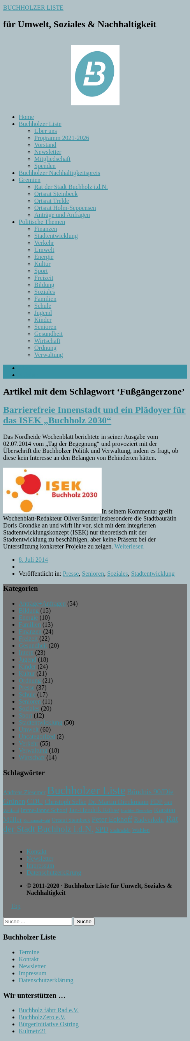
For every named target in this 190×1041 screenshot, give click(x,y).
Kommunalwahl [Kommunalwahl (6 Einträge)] (36, 820)
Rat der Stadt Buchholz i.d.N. (71, 186)
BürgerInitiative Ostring (49, 1024)
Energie (43, 256)
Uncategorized (37, 736)
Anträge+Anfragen (42, 603)
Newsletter (47, 151)
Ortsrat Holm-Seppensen (65, 207)
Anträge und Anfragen (62, 214)
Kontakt (36, 851)
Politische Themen (42, 221)
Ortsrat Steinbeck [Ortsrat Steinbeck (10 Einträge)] (71, 820)
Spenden (45, 165)
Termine (29, 952)
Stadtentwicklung (56, 235)
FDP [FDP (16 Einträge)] (156, 801)
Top (16, 906)
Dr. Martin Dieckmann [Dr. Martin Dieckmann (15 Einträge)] (118, 801)
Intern (26, 652)
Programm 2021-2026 (61, 137)
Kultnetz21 (32, 1031)
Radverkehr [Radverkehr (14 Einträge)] (149, 819)
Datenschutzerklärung (53, 872)
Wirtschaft (47, 340)
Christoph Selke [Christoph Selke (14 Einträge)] (65, 801)
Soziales (44, 291)
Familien (45, 298)
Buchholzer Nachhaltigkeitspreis (59, 172)
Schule (42, 305)
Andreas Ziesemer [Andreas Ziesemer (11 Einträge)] (24, 792)
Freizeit (43, 277)
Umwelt (44, 249)
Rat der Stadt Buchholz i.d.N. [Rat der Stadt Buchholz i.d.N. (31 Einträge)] (90, 824)
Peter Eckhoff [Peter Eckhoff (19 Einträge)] (111, 819)
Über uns (45, 131)
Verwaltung (48, 354)
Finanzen (45, 228)
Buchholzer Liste (40, 124)
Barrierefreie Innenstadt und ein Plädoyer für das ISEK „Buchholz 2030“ (94, 415)
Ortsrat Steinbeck (56, 193)
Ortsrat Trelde (51, 200)
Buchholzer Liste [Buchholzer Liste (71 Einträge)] (86, 790)
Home (26, 117)
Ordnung (45, 347)
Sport (41, 270)
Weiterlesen (129, 546)
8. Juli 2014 (33, 559)
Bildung (44, 284)
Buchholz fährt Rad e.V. (49, 1010)
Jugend (43, 312)
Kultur (42, 263)
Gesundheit (48, 333)
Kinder (42, 319)
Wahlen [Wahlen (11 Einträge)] (141, 830)
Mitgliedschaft (52, 158)
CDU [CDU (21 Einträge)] (35, 801)
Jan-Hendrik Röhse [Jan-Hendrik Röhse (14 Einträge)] (94, 810)
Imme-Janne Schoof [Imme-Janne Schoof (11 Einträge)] (44, 810)
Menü (26, 368)
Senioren (45, 326)
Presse (71, 573)
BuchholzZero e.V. (42, 1017)
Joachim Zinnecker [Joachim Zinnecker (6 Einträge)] (136, 811)
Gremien (29, 179)
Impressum (40, 865)
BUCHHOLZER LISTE (33, 7)
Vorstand (45, 144)
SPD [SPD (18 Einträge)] (101, 829)
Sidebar (28, 375)
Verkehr (44, 242)
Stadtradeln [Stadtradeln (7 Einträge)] (120, 830)
